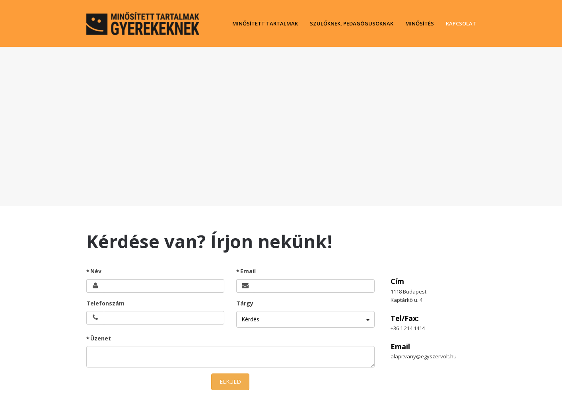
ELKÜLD (230, 381)
